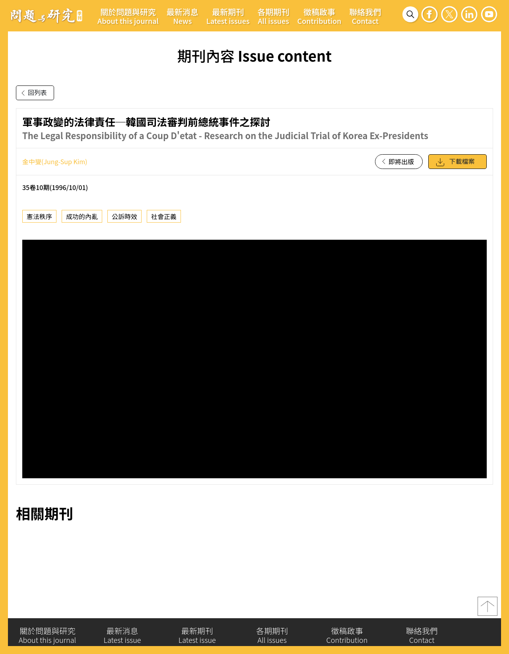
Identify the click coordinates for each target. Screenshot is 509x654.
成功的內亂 (82, 216)
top (487, 609)
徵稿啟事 (319, 16)
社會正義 (164, 216)
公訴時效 (124, 216)
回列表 (32, 93)
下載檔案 (454, 162)
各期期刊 (273, 16)
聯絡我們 (365, 16)
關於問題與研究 (128, 16)
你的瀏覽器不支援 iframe (254, 359)
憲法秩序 (39, 216)
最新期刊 (228, 16)
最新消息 (182, 16)
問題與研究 (46, 15)
